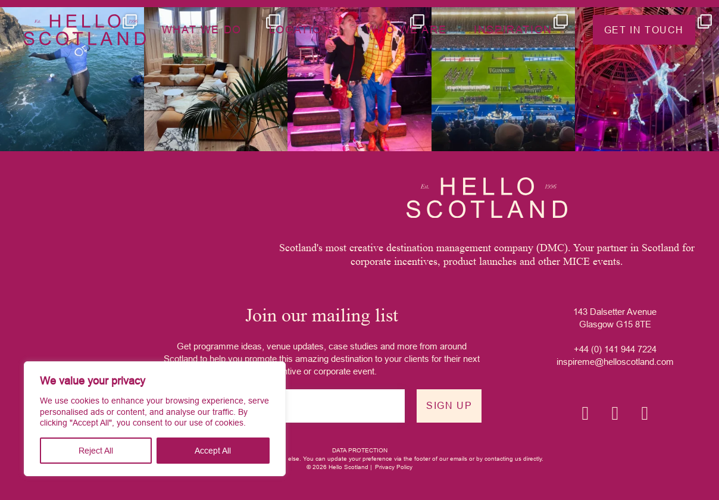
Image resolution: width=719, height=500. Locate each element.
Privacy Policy (393, 467)
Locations (304, 29)
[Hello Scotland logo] (487, 197)
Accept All (213, 450)
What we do (202, 29)
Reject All (96, 450)
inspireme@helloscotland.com (615, 362)
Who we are (406, 29)
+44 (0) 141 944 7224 (615, 349)
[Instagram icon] (585, 413)
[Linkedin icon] (615, 413)
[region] (155, 418)
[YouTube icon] (645, 413)
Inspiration (513, 29)
